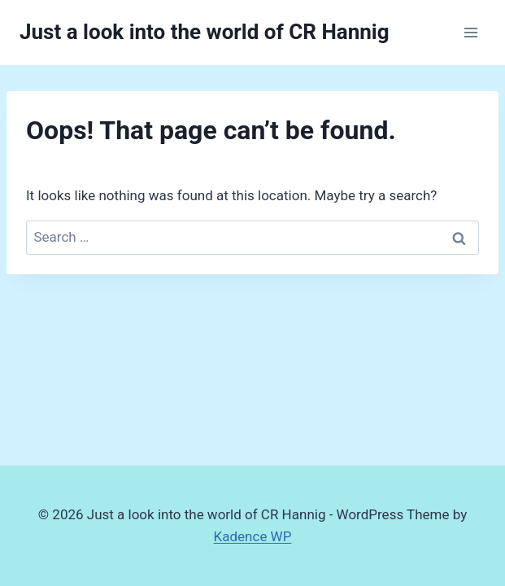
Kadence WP (253, 536)
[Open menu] (470, 32)
